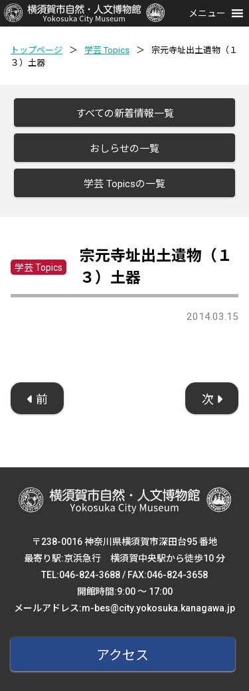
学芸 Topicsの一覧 (124, 184)
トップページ (36, 50)
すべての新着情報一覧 (125, 113)
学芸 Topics (106, 50)
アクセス (122, 655)
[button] (207, 13)
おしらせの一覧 (124, 149)
